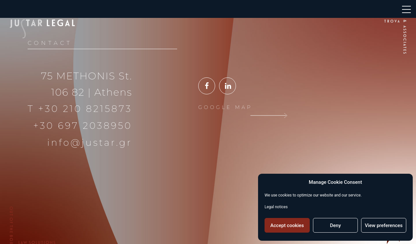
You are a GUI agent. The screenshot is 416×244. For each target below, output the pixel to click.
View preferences (384, 225)
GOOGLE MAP (225, 107)
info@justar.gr (89, 142)
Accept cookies (287, 225)
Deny (335, 225)
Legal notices (276, 207)
